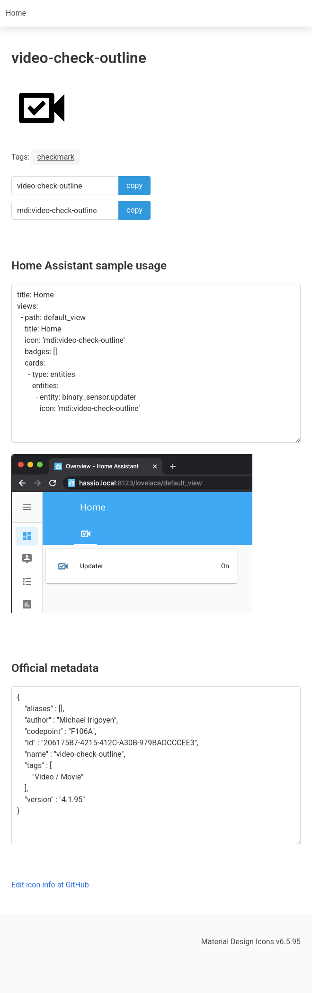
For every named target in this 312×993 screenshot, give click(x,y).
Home (16, 13)
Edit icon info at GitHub (50, 884)
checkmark (55, 156)
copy (134, 185)
